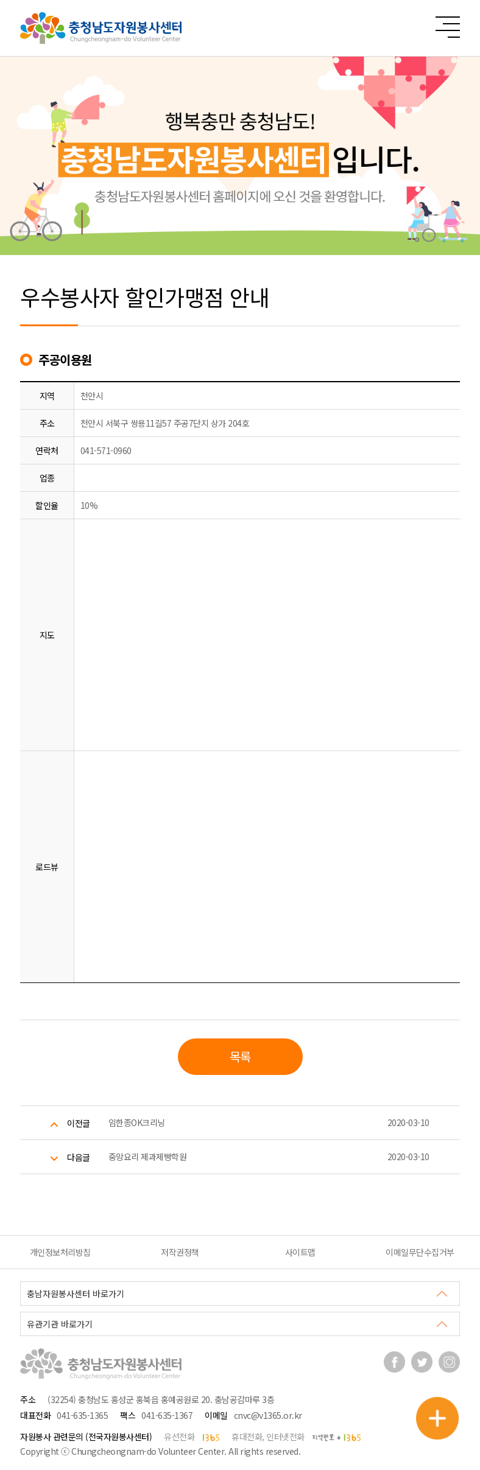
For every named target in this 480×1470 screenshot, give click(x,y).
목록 (240, 1056)
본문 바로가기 (0, 0)
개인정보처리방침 (60, 1252)
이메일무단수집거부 (420, 1252)
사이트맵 (300, 1252)
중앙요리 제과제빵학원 (147, 1156)
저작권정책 (180, 1252)
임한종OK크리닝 (136, 1122)
